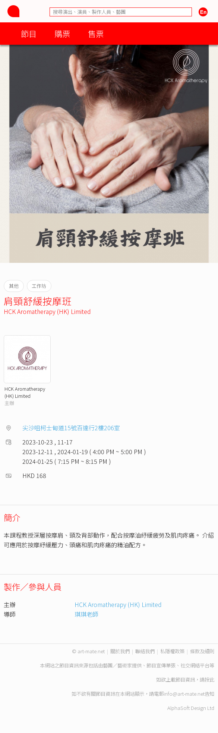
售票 (96, 33)
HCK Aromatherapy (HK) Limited (47, 311)
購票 (62, 33)
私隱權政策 (172, 651)
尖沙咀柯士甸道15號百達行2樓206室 (71, 427)
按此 (209, 679)
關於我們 (120, 651)
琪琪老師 (86, 614)
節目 (29, 33)
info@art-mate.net (184, 693)
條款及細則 (202, 651)
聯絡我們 (145, 651)
